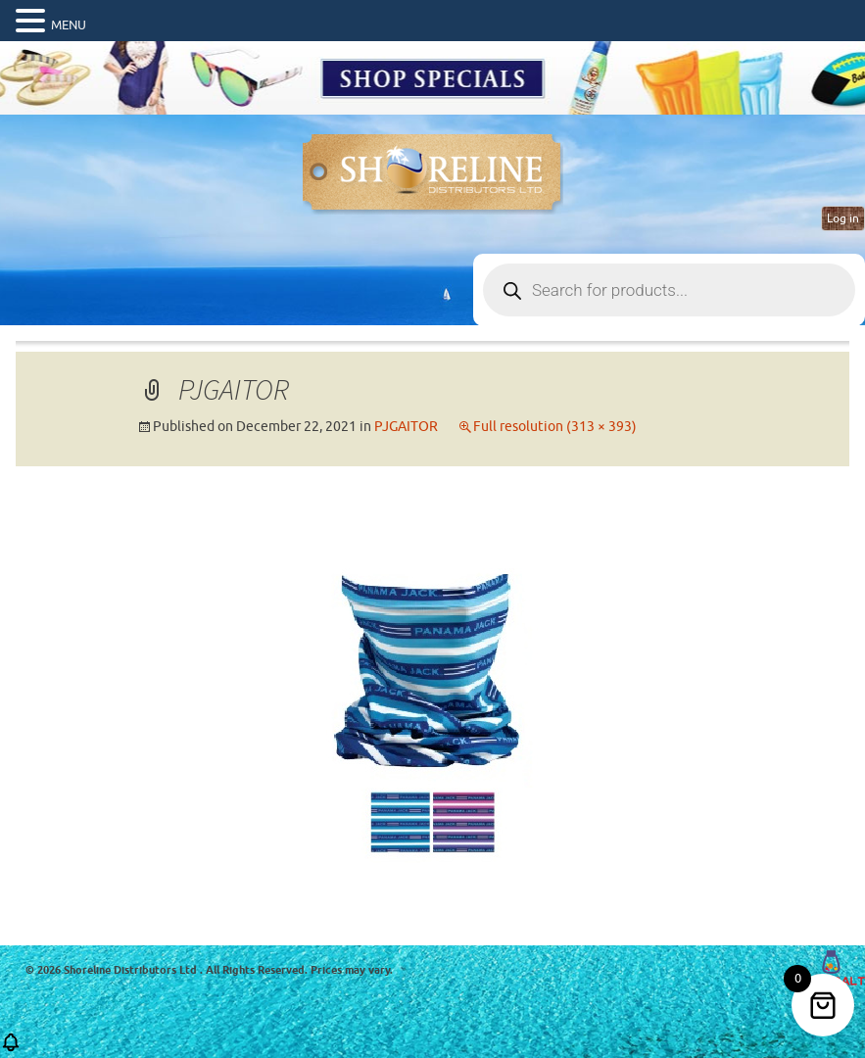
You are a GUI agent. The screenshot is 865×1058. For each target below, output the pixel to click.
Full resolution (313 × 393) (555, 426)
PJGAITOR (406, 426)
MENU (68, 25)
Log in (843, 218)
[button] (11, 1048)
